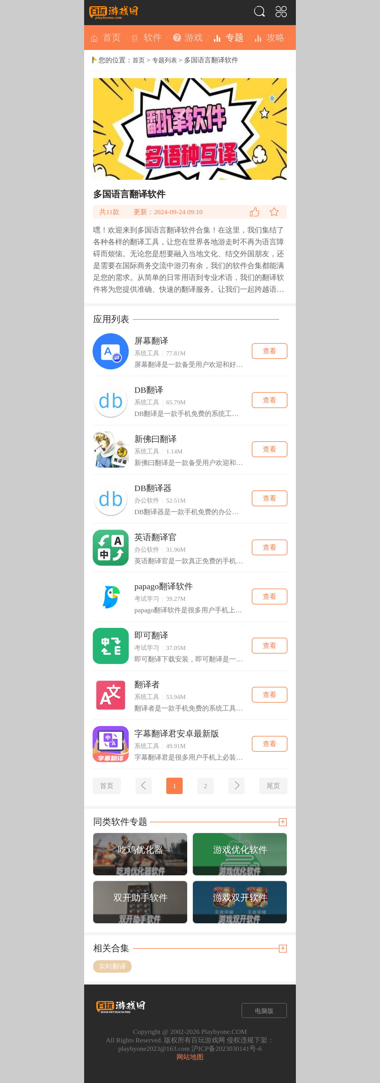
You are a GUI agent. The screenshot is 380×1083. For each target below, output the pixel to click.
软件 (153, 37)
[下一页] (236, 786)
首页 (112, 37)
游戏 (194, 37)
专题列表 (164, 60)
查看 (269, 351)
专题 (235, 37)
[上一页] (144, 786)
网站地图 (190, 1057)
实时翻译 (112, 966)
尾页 (273, 786)
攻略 (276, 37)
